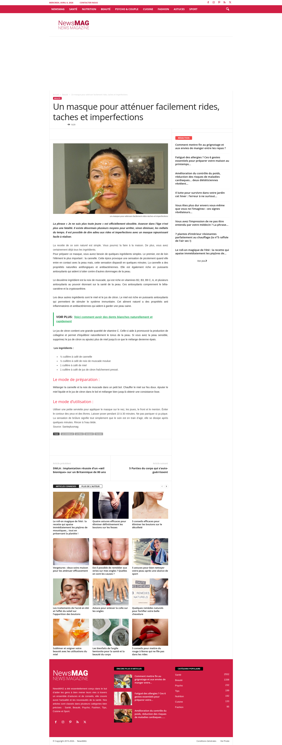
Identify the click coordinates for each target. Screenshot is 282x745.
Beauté (105, 9)
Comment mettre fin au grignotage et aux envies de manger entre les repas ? (200, 146)
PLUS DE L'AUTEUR (90, 486)
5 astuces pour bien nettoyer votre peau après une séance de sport (150, 570)
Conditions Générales (206, 741)
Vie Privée (224, 741)
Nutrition (89, 9)
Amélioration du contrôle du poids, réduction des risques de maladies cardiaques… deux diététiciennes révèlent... (198, 178)
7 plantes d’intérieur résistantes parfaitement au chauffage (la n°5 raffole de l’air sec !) (201, 237)
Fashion (163, 9)
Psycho (179, 685)
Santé (73, 9)
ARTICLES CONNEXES (66, 486)
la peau (79, 434)
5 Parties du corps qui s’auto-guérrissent (148, 470)
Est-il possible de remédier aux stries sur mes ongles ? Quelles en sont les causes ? (110, 570)
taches (99, 434)
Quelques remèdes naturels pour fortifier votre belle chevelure (147, 611)
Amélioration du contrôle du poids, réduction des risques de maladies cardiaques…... (151, 714)
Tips (177, 691)
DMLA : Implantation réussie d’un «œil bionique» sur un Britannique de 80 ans (79, 470)
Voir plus (202, 261)
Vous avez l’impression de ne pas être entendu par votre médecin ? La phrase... (201, 222)
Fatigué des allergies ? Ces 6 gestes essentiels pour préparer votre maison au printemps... (202, 160)
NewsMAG (58, 9)
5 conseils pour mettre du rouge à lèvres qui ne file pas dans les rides (148, 651)
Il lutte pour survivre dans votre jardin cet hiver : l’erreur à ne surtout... (200, 194)
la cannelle (67, 434)
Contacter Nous (89, 2)
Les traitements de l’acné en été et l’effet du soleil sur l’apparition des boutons (71, 611)
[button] (227, 9)
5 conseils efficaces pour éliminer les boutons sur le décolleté (147, 524)
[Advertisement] (141, 63)
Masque (89, 434)
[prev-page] (162, 486)
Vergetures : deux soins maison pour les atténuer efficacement (70, 569)
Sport (193, 9)
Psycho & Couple (126, 9)
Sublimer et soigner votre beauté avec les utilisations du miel (70, 651)
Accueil (56, 94)
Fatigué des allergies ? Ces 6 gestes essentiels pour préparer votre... (150, 696)
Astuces (179, 9)
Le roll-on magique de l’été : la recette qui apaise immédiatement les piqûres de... (202, 251)
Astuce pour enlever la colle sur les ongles (110, 609)
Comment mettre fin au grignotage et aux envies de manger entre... (150, 679)
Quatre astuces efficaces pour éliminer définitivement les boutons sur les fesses (109, 524)
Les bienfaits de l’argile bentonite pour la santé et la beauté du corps (109, 651)
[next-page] (166, 486)
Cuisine (148, 9)
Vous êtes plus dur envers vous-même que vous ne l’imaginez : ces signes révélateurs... (200, 208)
